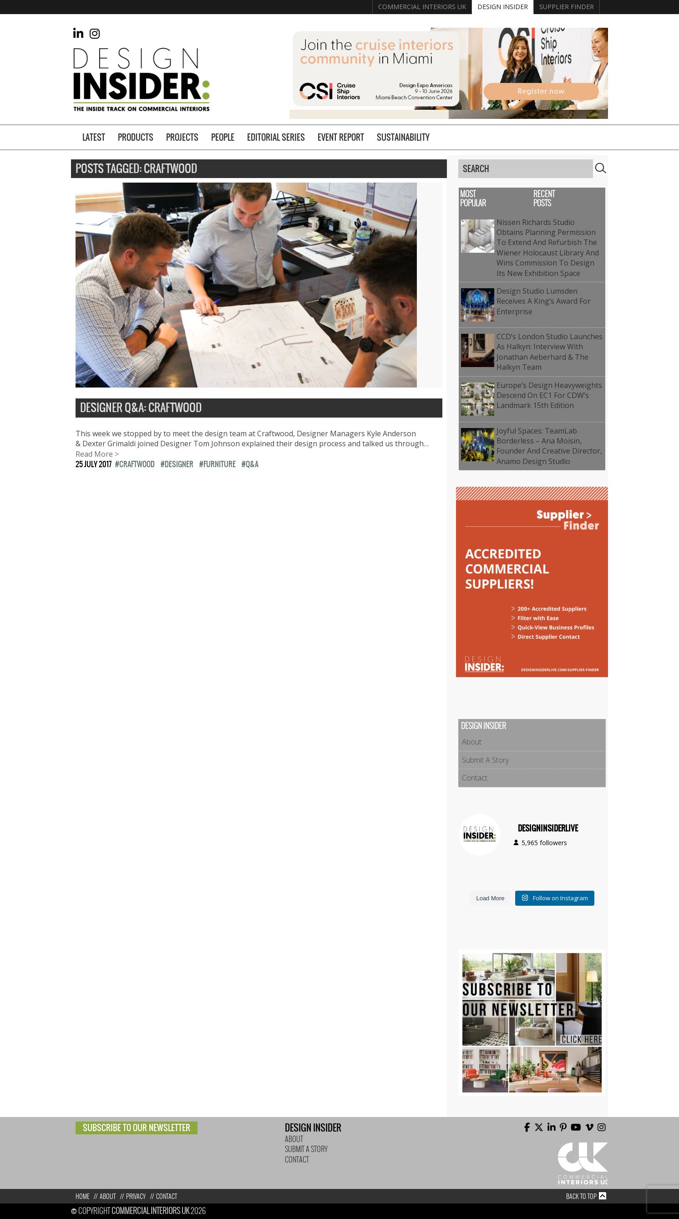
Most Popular (473, 199)
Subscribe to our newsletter (136, 1128)
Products (135, 137)
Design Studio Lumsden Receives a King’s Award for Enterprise (544, 301)
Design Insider (502, 6)
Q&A (252, 464)
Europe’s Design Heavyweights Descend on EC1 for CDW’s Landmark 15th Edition (549, 395)
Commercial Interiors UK (422, 6)
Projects (182, 137)
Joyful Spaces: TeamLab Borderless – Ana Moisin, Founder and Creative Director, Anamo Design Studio (549, 446)
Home (82, 1196)
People (222, 137)
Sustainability (403, 137)
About (471, 742)
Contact (474, 778)
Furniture (219, 464)
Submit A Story (485, 760)
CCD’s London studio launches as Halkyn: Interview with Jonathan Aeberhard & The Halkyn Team (550, 352)
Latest (93, 137)
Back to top (581, 1196)
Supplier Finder (566, 6)
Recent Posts (544, 199)
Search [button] (601, 168)
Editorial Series (276, 137)
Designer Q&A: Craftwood (141, 408)
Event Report (341, 137)
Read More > (97, 454)
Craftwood (137, 464)
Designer (179, 464)
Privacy (136, 1196)
